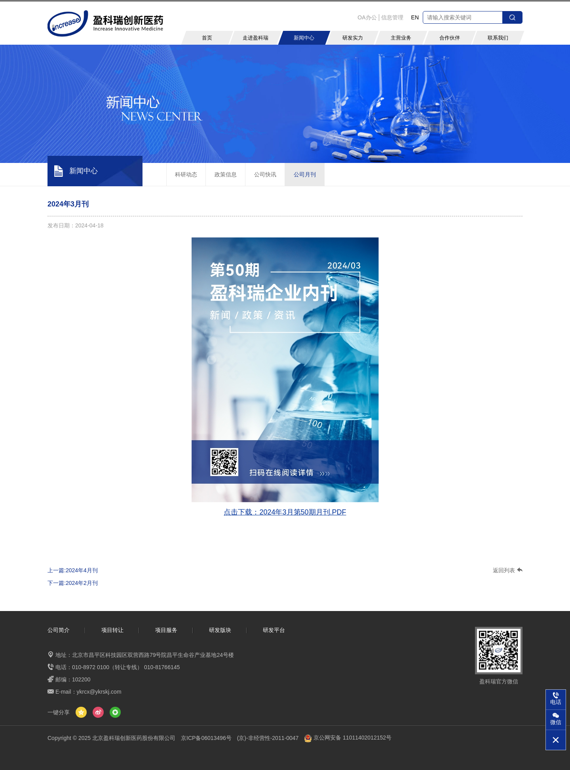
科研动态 (186, 174)
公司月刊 (305, 174)
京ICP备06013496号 (206, 737)
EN (415, 17)
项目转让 (112, 630)
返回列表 (507, 570)
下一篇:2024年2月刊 (73, 583)
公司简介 (59, 630)
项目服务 (166, 630)
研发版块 (220, 630)
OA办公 (366, 17)
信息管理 (392, 17)
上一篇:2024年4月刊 (73, 570)
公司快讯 (265, 174)
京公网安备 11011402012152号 (347, 737)
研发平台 (274, 630)
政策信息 (226, 174)
